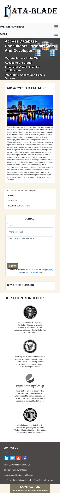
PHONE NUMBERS (12, 26)
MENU (4, 34)
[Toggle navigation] (56, 26)
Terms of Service (32, 272)
